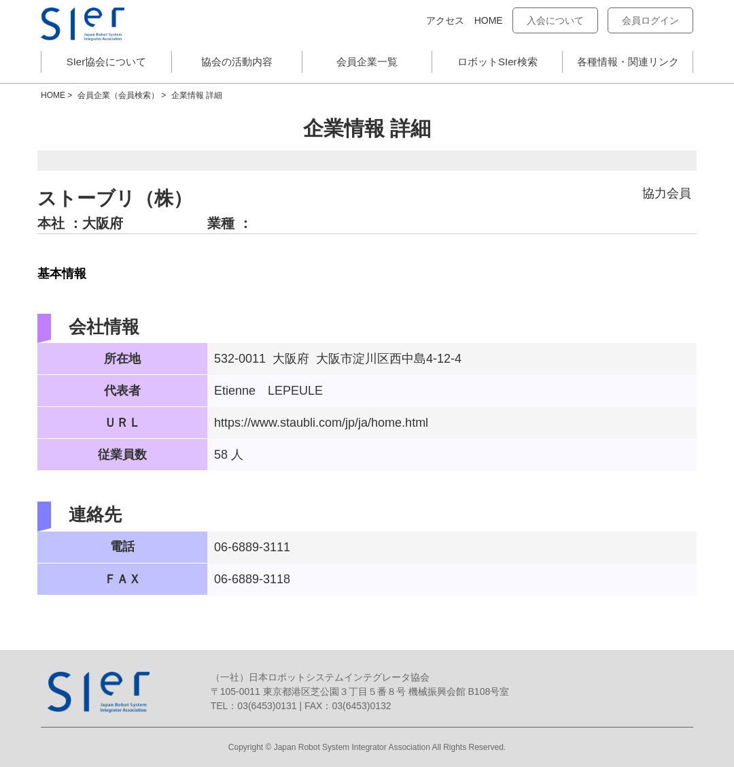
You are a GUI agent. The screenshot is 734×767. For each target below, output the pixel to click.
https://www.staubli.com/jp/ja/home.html (321, 422)
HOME (488, 20)
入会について (555, 20)
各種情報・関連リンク (628, 61)
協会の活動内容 (237, 61)
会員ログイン (650, 20)
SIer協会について (107, 61)
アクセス (445, 20)
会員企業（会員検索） (118, 95)
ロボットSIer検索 (497, 61)
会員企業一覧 (367, 61)
